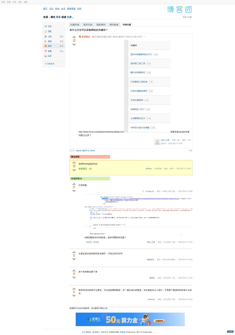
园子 (45, 8)
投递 (61, 41)
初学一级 (175, 140)
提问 (61, 46)
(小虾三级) (171, 191)
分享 (190, 151)
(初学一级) (171, 242)
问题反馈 (50, 64)
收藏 (50, 51)
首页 (3, 2)
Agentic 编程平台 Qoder (85, 151)
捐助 (25, 2)
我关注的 (87, 24)
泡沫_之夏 (165, 140)
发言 (61, 36)
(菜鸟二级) (171, 299)
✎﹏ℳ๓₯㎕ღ (148, 191)
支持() (89, 242)
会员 (14, 2)
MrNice (149, 169)
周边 (20, 2)
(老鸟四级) (171, 260)
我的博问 (101, 24)
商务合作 (104, 332)
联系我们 (96, 332)
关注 (51, 8)
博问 (50, 46)
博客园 (122, 332)
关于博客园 (86, 332)
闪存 (50, 26)
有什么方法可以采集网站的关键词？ (89, 30)
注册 (69, 17)
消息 (79, 8)
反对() (96, 242)
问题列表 (74, 24)
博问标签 (114, 24)
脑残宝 (152, 278)
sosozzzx (151, 299)
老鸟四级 (158, 169)
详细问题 (127, 24)
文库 (50, 56)
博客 (50, 31)
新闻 (9, 2)
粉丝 (57, 8)
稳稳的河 (150, 260)
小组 (50, 36)
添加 (61, 51)
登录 (58, 17)
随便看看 (71, 8)
